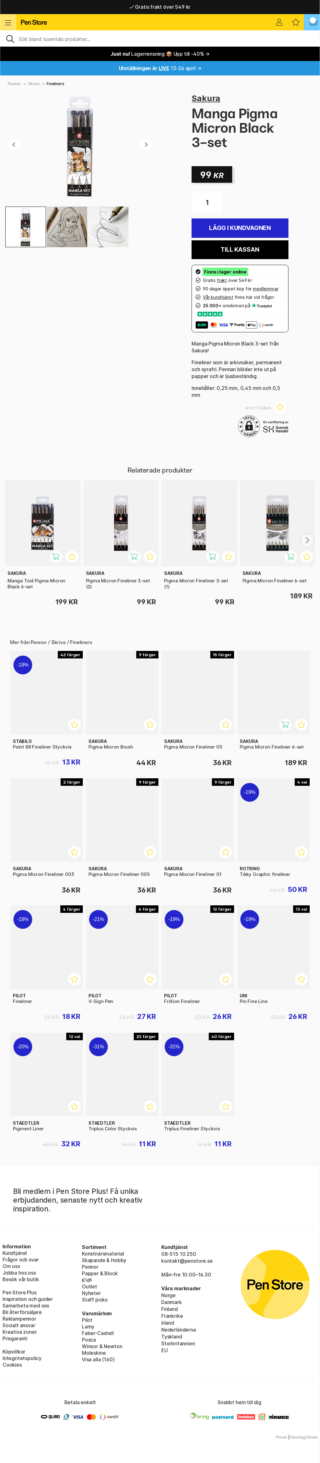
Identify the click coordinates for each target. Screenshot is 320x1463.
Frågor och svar (20, 1259)
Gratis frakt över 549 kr (160, 7)
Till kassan (240, 249)
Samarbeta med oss (25, 1305)
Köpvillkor (13, 1351)
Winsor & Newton (102, 1346)
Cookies (12, 1365)
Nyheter (91, 1293)
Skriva (33, 83)
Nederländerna (178, 1330)
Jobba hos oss (19, 1273)
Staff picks (95, 1300)
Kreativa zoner (19, 1332)
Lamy (88, 1326)
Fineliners (55, 83)
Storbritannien (178, 1343)
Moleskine (94, 1353)
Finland (169, 1309)
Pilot (87, 1320)
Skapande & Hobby (104, 1260)
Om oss (11, 1266)
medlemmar (265, 288)
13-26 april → (160, 68)
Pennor (14, 83)
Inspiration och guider (27, 1299)
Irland (167, 1323)
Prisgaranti (15, 1338)
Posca (89, 1340)
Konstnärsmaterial (103, 1254)
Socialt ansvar (18, 1325)
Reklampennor (19, 1319)
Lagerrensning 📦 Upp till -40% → (160, 54)
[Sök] (160, 38)
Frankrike (172, 1316)
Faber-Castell (98, 1333)
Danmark (171, 1302)
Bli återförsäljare (22, 1312)
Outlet (89, 1286)
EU (164, 1350)
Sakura (206, 98)
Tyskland (171, 1336)
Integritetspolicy (22, 1358)
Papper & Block (100, 1273)
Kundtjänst (14, 1253)
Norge (168, 1295)
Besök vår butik (20, 1279)
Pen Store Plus (19, 1292)
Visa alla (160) (98, 1359)
